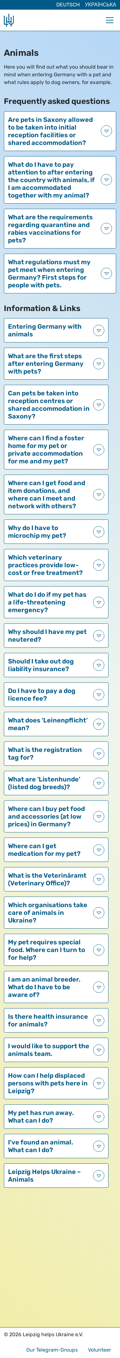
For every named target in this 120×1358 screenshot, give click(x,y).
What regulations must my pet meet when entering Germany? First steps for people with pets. (49, 273)
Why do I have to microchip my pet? (37, 531)
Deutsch (68, 5)
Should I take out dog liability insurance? (41, 665)
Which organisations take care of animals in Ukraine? (47, 912)
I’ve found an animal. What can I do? (40, 1146)
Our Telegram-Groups (52, 1350)
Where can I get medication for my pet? (44, 849)
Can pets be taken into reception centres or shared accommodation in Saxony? (49, 404)
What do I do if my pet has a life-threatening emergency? (47, 602)
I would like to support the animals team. (48, 1050)
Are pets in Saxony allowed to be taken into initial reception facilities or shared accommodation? (50, 131)
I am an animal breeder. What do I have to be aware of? (44, 987)
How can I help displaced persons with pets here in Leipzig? (48, 1083)
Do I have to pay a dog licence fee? (42, 694)
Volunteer (99, 1350)
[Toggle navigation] (109, 20)
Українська (100, 5)
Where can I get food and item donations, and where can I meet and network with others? (46, 494)
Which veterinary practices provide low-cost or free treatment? (45, 565)
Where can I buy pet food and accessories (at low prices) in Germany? (46, 816)
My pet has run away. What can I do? (41, 1116)
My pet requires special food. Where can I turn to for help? (46, 949)
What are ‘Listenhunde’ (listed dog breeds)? (44, 783)
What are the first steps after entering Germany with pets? (46, 363)
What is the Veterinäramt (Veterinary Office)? (47, 879)
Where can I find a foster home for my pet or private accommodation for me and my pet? (46, 449)
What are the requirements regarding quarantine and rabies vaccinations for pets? (50, 228)
